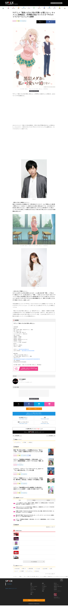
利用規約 (55, 589)
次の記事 (52, 435)
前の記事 (16, 435)
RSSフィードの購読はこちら (35, 408)
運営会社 (55, 583)
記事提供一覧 (56, 584)
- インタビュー (44, 586)
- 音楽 (31, 583)
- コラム (43, 589)
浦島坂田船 (30, 568)
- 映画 (31, 594)
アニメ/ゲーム (17, 442)
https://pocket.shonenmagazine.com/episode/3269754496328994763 (27, 359)
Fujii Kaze (36, 571)
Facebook (9, 584)
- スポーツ (32, 592)
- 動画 (43, 583)
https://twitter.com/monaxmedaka (28, 350)
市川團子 (22, 571)
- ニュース (43, 584)
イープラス (15, 576)
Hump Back (17, 568)
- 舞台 (31, 584)
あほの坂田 (44, 568)
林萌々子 (23, 568)
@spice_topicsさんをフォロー (11, 588)
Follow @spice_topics (23, 418)
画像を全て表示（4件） (34, 398)
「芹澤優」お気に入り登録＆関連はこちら (29, 369)
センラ (16, 571)
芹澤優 (24, 442)
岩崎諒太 (30, 442)
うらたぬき (37, 568)
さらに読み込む (37, 561)
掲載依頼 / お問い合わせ (58, 586)
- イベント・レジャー (33, 586)
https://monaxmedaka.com (24, 349)
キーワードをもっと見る (49, 573)
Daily (20, 500)
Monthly (48, 500)
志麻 (50, 568)
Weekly (34, 500)
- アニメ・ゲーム (33, 589)
